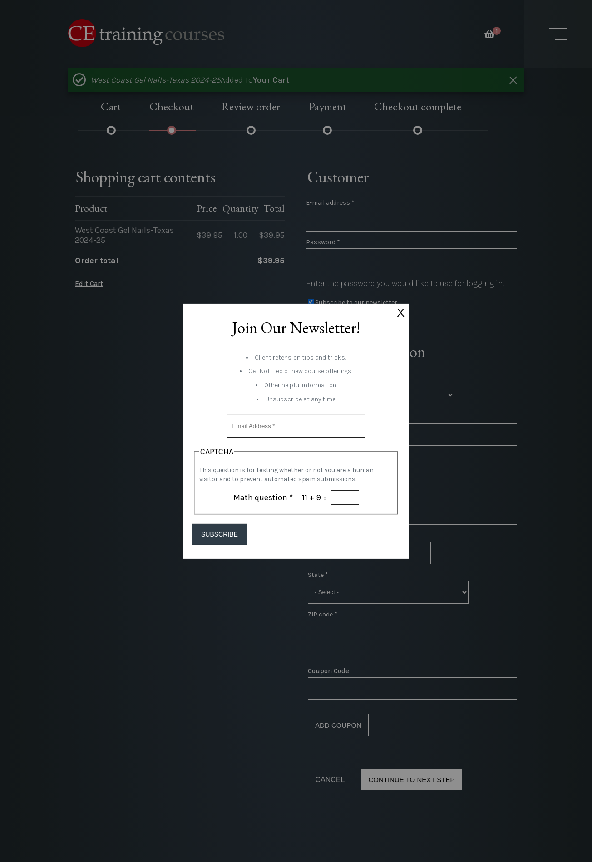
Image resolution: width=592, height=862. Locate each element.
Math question (263, 497)
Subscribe (227, 534)
